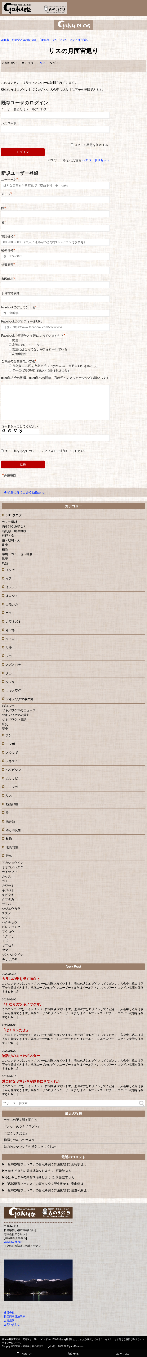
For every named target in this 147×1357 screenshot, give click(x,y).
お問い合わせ (12, 1324)
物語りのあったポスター (21, 1056)
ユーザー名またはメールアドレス (24, 109)
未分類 (10, 821)
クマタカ (8, 899)
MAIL (73, 1353)
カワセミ (8, 885)
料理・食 (8, 535)
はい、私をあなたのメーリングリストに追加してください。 (44, 451)
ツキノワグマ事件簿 (19, 699)
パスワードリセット (96, 160)
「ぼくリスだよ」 (15, 1030)
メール (6, 194)
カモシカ (12, 604)
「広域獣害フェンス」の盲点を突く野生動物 (35, 1164)
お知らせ (8, 705)
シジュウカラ (11, 908)
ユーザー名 (9, 179)
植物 (5, 549)
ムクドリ (8, 936)
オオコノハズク (12, 867)
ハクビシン (13, 769)
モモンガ (12, 787)
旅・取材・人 (11, 540)
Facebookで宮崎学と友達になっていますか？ (33, 335)
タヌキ (10, 681)
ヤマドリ (8, 950)
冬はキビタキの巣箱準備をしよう (28, 1170)
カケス (6, 876)
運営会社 (9, 1312)
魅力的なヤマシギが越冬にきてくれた (31, 1081)
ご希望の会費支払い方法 (19, 361)
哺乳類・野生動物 (14, 531)
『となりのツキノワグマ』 (22, 1004)
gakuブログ (14, 515)
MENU (142, 7)
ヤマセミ (8, 945)
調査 (5, 728)
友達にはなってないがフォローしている (39, 349)
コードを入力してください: (20, 426)
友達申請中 (19, 354)
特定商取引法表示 (14, 1316)
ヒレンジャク (11, 927)
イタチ (10, 569)
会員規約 (9, 1320)
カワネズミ (13, 621)
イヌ (9, 578)
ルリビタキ (9, 959)
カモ (5, 881)
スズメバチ (13, 664)
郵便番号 (8, 250)
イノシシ (12, 587)
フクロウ (8, 931)
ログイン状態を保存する (91, 145)
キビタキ (8, 894)
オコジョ (12, 595)
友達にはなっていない (27, 344)
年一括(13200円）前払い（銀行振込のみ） (41, 370)
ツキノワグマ (15, 690)
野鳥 (9, 856)
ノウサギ (12, 752)
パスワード (8, 123)
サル (9, 647)
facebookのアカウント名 (19, 307)
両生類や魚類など (14, 526)
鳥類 (5, 563)
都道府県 (8, 264)
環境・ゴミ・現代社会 (17, 554)
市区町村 (8, 279)
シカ (9, 656)
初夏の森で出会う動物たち (25, 492)
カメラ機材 (9, 522)
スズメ (6, 913)
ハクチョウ (9, 922)
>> (57, 39)
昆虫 (5, 545)
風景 (5, 558)
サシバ (6, 904)
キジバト (8, 890)
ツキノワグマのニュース (19, 710)
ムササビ (12, 778)
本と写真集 (13, 830)
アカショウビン (12, 862)
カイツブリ (9, 871)
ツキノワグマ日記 (14, 719)
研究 (5, 724)
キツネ (10, 630)
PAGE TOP (24, 1353)
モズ (5, 940)
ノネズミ (12, 761)
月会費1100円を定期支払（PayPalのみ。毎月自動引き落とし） (55, 365)
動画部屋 (12, 804)
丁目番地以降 (10, 293)
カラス (10, 613)
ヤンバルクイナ (12, 954)
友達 (15, 340)
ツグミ (6, 917)
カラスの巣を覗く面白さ (21, 979)
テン (9, 735)
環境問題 (12, 847)
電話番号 (8, 236)
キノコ (10, 638)
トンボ (10, 744)
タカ (9, 673)
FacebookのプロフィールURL (21, 321)
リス (43, 63)
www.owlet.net (12, 1241)
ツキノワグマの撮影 (15, 715)
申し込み (122, 1353)
